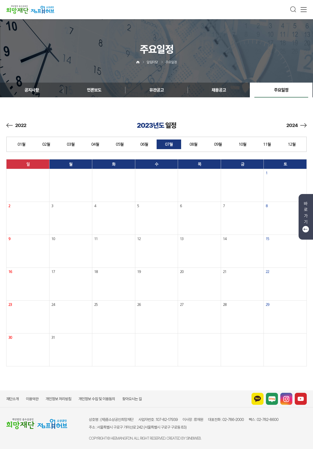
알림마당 (152, 62)
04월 (95, 144)
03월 (70, 144)
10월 (242, 144)
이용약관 (32, 399)
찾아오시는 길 (132, 399)
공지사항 (32, 89)
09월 (218, 144)
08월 (193, 144)
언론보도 (94, 89)
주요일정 (171, 62)
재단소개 (12, 399)
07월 (169, 144)
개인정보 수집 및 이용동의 (97, 399)
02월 (46, 144)
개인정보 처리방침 (58, 399)
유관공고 (156, 89)
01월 (21, 144)
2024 (296, 125)
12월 (291, 144)
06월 (144, 144)
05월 (119, 144)
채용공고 (219, 89)
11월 (267, 144)
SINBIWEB (193, 438)
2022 (16, 125)
